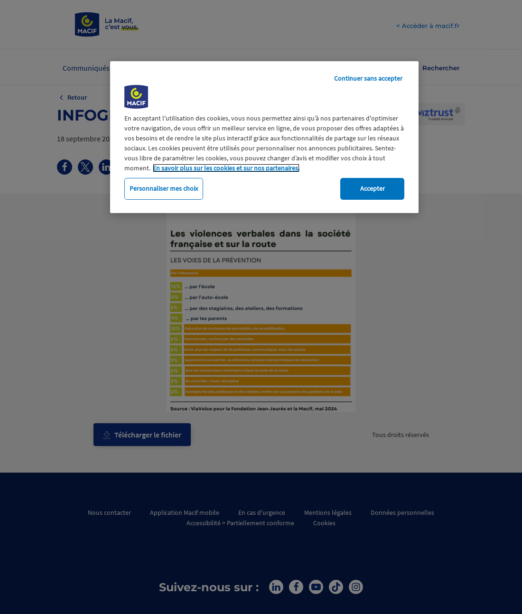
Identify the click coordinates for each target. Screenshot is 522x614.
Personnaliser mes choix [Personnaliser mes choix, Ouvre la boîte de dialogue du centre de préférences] (164, 188)
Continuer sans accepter (368, 78)
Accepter (372, 188)
